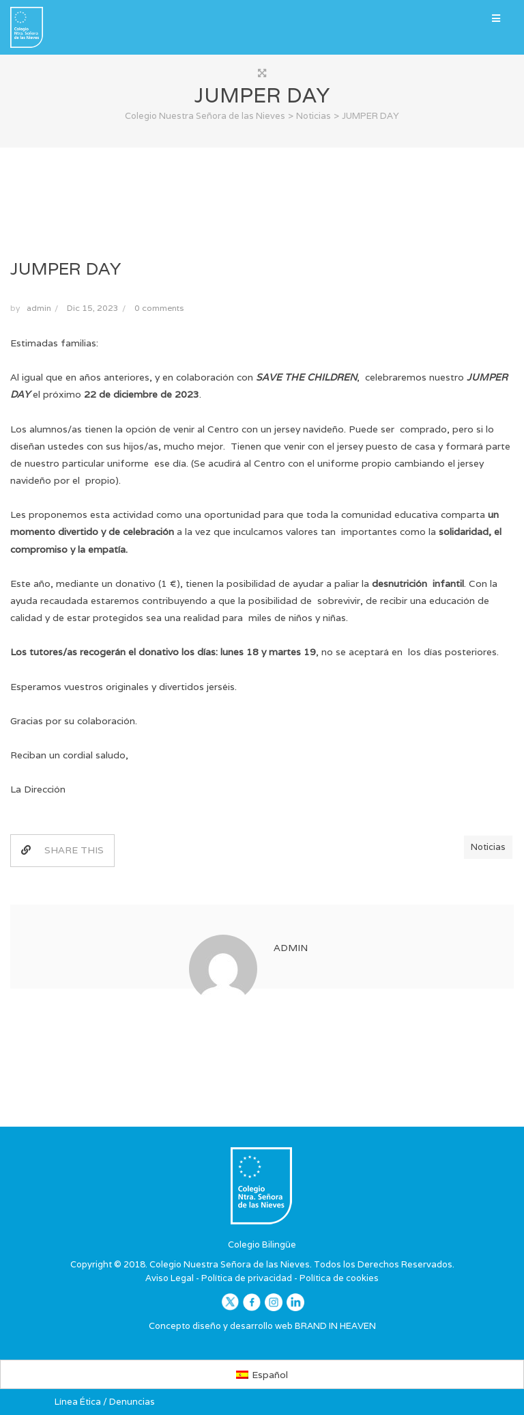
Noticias (488, 847)
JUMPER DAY (65, 268)
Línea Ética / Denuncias (105, 1401)
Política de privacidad (246, 1278)
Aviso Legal (169, 1278)
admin (39, 308)
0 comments (159, 308)
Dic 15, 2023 (93, 308)
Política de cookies (339, 1278)
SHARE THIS (62, 850)
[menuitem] (262, 1374)
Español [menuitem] (270, 1375)
